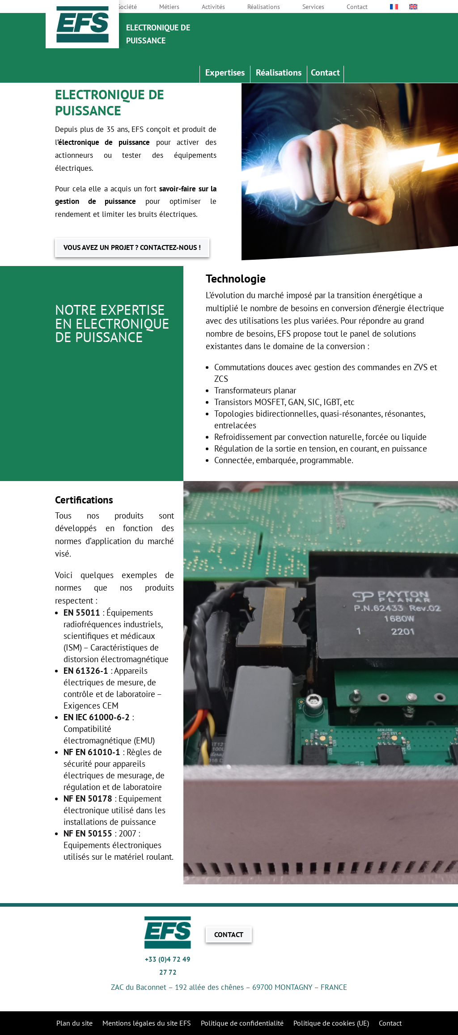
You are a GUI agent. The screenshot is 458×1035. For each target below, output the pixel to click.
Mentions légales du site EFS (146, 1023)
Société (127, 7)
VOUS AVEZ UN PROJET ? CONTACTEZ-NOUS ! (132, 247)
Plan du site (74, 1023)
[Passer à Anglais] (413, 8)
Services (313, 7)
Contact (357, 7)
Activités (213, 7)
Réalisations (263, 7)
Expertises (225, 73)
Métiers (169, 7)
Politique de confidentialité (242, 1023)
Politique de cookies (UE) (331, 1023)
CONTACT (228, 934)
